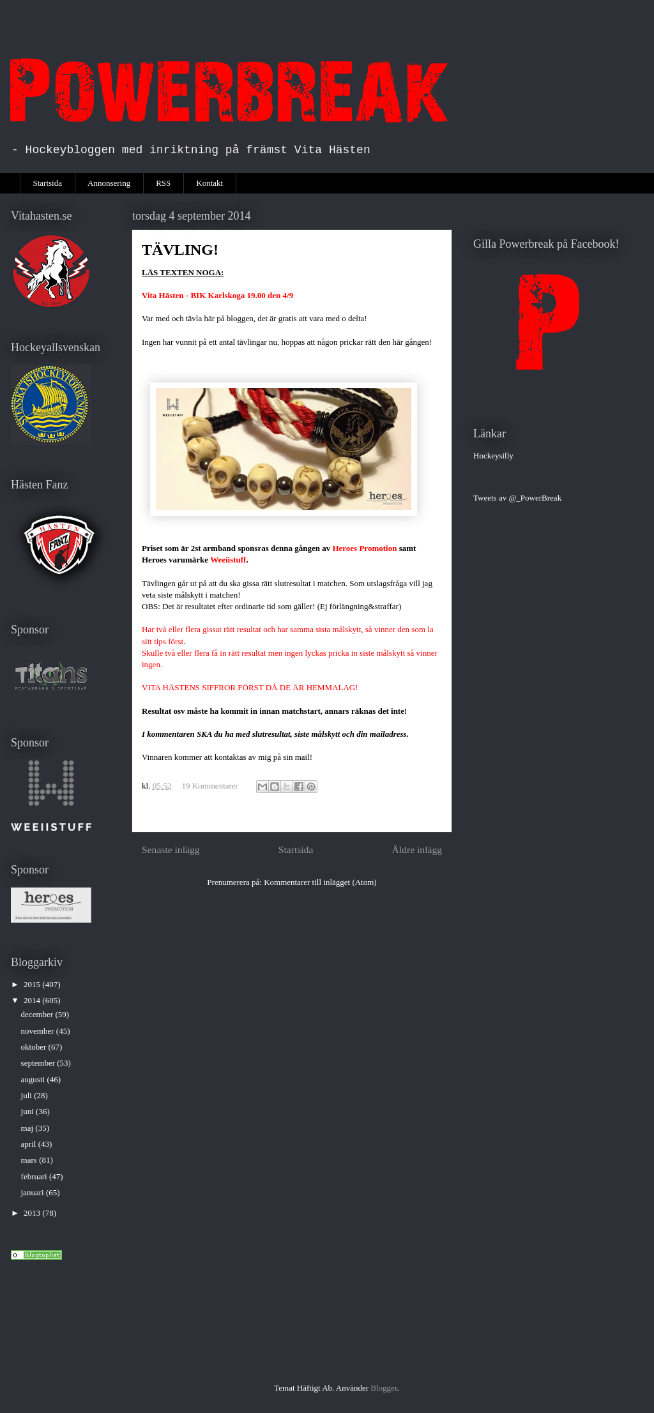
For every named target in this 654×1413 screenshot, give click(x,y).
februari (35, 1176)
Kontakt (209, 183)
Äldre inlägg (417, 849)
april (29, 1144)
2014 (33, 1000)
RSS (163, 183)
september (39, 1063)
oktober (35, 1047)
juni (28, 1111)
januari (33, 1192)
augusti (34, 1079)
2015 (33, 984)
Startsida (48, 183)
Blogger (383, 1388)
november (38, 1031)
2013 (33, 1213)
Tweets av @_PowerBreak (517, 497)
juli (27, 1095)
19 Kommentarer (210, 785)
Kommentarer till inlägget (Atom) (320, 882)
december (38, 1014)
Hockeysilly (493, 455)
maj (28, 1128)
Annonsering (108, 183)
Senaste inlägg (171, 849)
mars (30, 1160)
